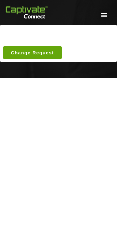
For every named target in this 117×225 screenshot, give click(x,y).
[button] (104, 14)
